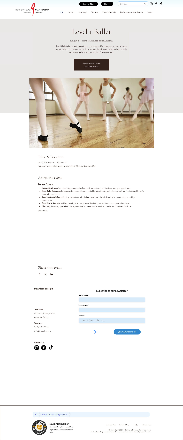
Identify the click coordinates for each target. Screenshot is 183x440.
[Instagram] (151, 4)
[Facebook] (156, 4)
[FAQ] (135, 425)
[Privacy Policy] (124, 425)
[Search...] (129, 4)
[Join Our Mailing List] (127, 332)
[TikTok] (161, 4)
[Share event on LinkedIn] (51, 274)
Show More (42, 211)
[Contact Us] (147, 425)
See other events (92, 66)
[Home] (62, 12)
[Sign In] (107, 4)
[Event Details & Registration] (55, 414)
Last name (83, 305)
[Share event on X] (45, 274)
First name (83, 295)
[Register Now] (88, 4)
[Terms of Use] (110, 425)
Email (81, 316)
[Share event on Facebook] (39, 274)
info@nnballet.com (42, 331)
